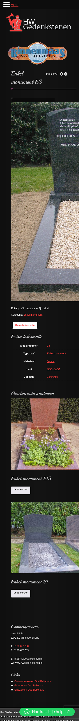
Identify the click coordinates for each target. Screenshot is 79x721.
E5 (48, 345)
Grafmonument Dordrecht (50, 716)
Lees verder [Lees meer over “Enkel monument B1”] (21, 592)
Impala (51, 361)
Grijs (49, 369)
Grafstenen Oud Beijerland (29, 685)
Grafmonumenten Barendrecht (17, 716)
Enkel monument (32, 314)
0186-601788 (21, 646)
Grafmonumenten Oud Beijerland (33, 681)
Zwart (57, 369)
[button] (47, 712)
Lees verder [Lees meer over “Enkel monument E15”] (21, 489)
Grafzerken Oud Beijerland (29, 689)
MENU (14, 5)
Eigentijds (52, 376)
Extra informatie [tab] (25, 325)
